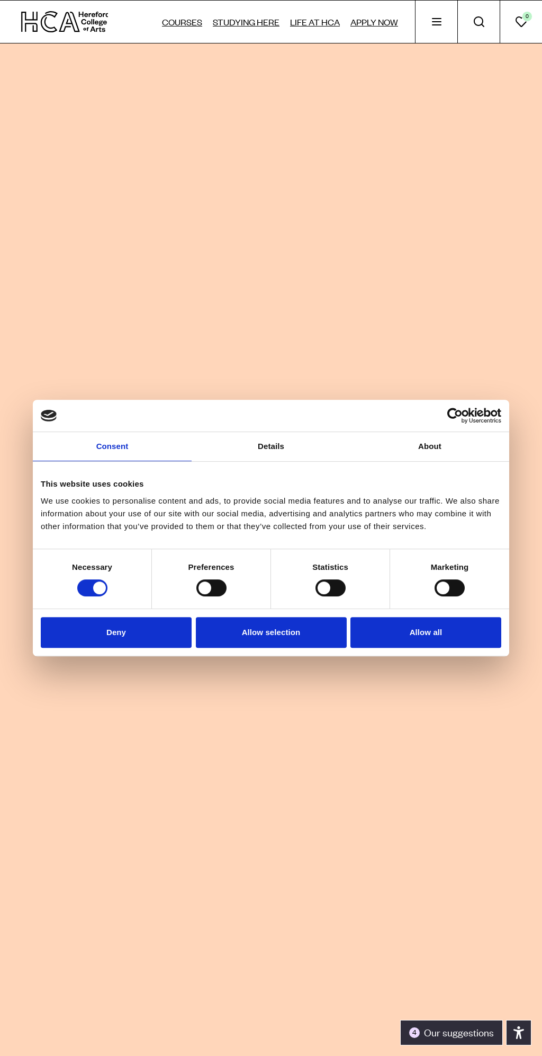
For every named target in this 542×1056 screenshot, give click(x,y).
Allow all (426, 632)
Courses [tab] (182, 22)
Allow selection (271, 632)
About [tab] (429, 446)
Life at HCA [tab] (315, 22)
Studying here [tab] (246, 22)
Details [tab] (271, 446)
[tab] (436, 22)
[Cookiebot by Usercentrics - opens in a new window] (455, 416)
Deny (116, 632)
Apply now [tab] (374, 22)
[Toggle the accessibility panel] (451, 1032)
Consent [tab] (112, 446)
